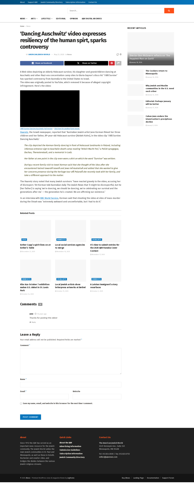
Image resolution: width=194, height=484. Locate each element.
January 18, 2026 (135, 62)
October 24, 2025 (27, 295)
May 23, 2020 (59, 54)
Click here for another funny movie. (67, 129)
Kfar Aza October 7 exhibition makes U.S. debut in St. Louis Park (35, 288)
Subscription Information (75, 2)
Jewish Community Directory (52, 2)
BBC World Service (49, 199)
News (22, 19)
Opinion (74, 19)
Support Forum (168, 480)
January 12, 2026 (152, 95)
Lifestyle (45, 19)
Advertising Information (70, 448)
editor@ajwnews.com (108, 459)
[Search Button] (169, 10)
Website (76, 393)
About (22, 2)
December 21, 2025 (27, 252)
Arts (33, 19)
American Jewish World (39, 54)
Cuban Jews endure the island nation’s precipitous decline (159, 119)
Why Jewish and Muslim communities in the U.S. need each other (160, 88)
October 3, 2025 (96, 292)
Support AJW (33, 2)
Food (24, 240)
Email (23, 393)
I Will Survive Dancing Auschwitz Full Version (36, 129)
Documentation (153, 480)
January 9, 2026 (152, 125)
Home (22, 26)
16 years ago (42, 315)
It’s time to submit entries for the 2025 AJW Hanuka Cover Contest (104, 248)
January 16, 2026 (152, 77)
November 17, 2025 (97, 255)
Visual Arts (96, 240)
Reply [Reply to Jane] (34, 323)
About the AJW (66, 444)
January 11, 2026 (152, 108)
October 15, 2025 (61, 292)
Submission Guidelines (70, 452)
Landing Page (138, 480)
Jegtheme (70, 480)
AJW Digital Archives (92, 19)
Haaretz (24, 133)
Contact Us (92, 2)
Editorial (61, 19)
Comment (25, 346)
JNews (28, 480)
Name (23, 380)
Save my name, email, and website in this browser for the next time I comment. (58, 405)
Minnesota (61, 240)
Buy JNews (126, 480)
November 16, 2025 (62, 252)
